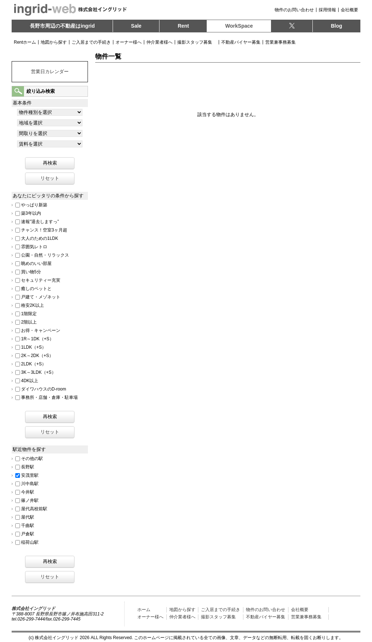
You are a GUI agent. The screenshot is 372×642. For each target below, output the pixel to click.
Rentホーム (25, 42)
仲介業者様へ (159, 42)
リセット (49, 178)
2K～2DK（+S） (37, 355)
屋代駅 (27, 516)
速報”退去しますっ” (40, 221)
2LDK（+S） (33, 363)
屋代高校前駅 (34, 508)
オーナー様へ (129, 42)
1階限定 (29, 313)
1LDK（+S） (33, 346)
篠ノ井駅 (30, 500)
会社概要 (349, 10)
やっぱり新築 (34, 204)
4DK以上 (29, 380)
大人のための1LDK (39, 238)
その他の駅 (32, 458)
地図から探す (54, 42)
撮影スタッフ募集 (194, 42)
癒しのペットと (36, 288)
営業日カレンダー (50, 71)
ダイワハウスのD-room (43, 388)
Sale (136, 26)
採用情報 (327, 10)
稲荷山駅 (30, 541)
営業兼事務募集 (280, 42)
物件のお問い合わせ (294, 10)
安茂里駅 (30, 474)
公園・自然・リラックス (45, 254)
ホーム (143, 609)
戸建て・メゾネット (40, 296)
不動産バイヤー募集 (240, 42)
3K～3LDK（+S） (38, 371)
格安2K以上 (32, 305)
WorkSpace (239, 26)
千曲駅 (27, 525)
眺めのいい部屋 (36, 263)
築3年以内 (31, 212)
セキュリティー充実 (40, 279)
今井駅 (27, 491)
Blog (336, 26)
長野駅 (27, 466)
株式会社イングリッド (33, 608)
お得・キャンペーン (40, 330)
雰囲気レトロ (34, 246)
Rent (183, 26)
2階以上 (29, 321)
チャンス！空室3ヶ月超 (44, 229)
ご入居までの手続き (91, 42)
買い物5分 (31, 271)
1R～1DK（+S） (37, 338)
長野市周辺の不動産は (62, 26)
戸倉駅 (27, 533)
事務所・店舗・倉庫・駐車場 (49, 397)
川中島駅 (30, 483)
